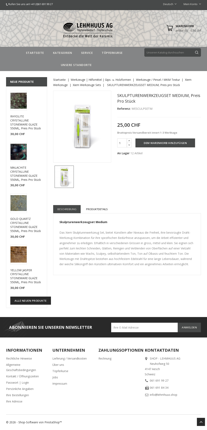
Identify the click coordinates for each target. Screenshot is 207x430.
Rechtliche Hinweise (19, 358)
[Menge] (122, 142)
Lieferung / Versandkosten (69, 358)
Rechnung (104, 358)
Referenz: (124, 109)
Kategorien (62, 53)
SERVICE (87, 53)
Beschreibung (66, 209)
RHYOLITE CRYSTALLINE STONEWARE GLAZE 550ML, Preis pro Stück (25, 122)
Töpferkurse (60, 371)
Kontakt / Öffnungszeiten (22, 376)
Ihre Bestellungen (17, 395)
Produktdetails (97, 209)
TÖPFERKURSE (112, 53)
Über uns (58, 365)
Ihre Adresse (14, 401)
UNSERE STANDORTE (76, 65)
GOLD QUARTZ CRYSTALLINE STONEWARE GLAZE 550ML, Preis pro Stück (25, 225)
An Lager (123, 153)
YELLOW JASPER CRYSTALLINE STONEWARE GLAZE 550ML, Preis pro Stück (25, 276)
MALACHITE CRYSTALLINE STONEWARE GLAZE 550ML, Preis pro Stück (25, 173)
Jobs (55, 377)
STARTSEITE (35, 53)
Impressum (59, 383)
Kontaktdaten (162, 350)
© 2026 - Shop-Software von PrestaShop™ (34, 422)
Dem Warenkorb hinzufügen (165, 143)
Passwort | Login (17, 382)
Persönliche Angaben (20, 389)
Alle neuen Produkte (31, 300)
